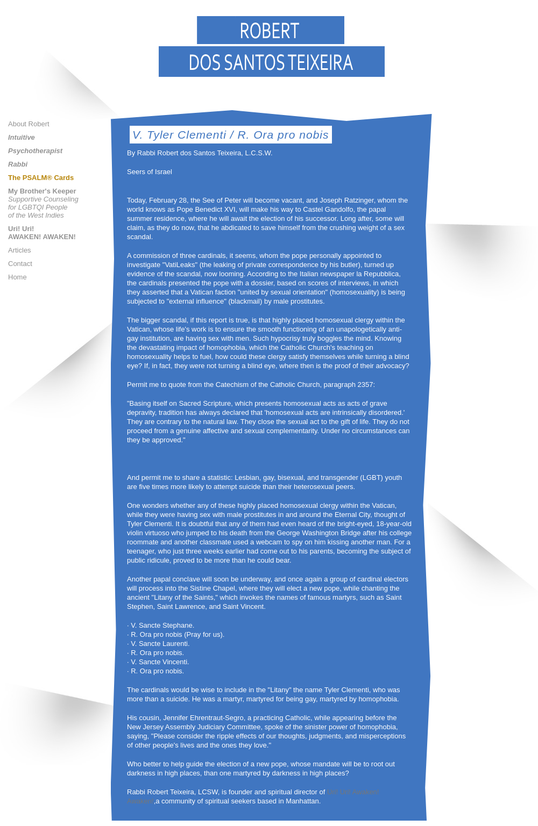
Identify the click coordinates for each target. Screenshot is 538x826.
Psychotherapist (35, 151)
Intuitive (21, 137)
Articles (19, 250)
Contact (20, 264)
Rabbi (17, 164)
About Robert (28, 124)
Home (17, 277)
